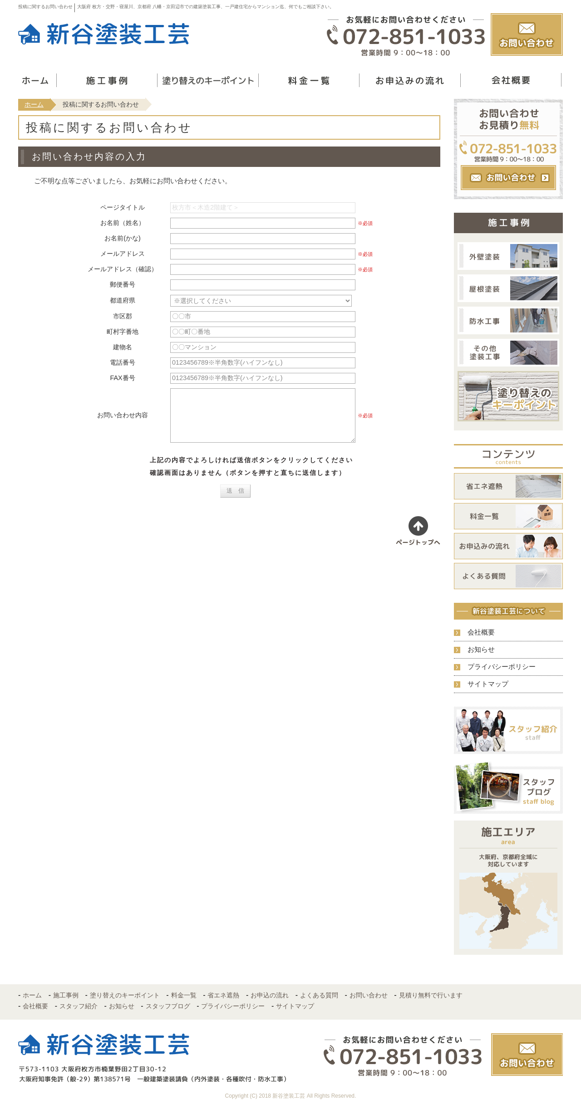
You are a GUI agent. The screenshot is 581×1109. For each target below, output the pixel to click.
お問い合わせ (369, 995)
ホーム (34, 104)
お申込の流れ (270, 995)
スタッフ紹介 (78, 1006)
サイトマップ (488, 684)
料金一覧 (184, 995)
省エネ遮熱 (223, 995)
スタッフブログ (168, 1006)
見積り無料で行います (431, 995)
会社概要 (481, 632)
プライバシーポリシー (502, 666)
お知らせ (481, 649)
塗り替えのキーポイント (125, 995)
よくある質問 (319, 995)
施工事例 (66, 995)
